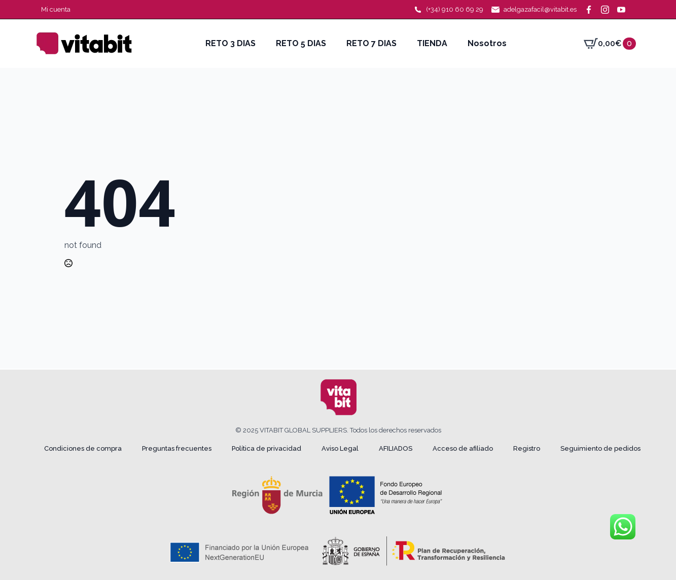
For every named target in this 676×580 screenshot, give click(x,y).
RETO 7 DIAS (371, 43)
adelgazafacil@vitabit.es (540, 9)
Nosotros (487, 43)
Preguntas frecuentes (176, 448)
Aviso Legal (340, 448)
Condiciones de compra (83, 448)
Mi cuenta (55, 9)
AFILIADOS (395, 448)
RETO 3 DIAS (230, 43)
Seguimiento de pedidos (600, 448)
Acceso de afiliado (463, 448)
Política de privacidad (266, 448)
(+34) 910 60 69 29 (454, 9)
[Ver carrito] (610, 43)
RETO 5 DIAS (301, 43)
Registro (526, 448)
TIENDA (432, 43)
